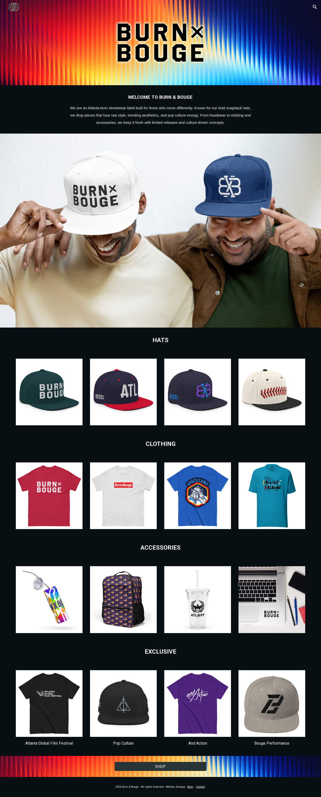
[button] (315, 7)
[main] (160, 109)
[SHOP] (160, 766)
